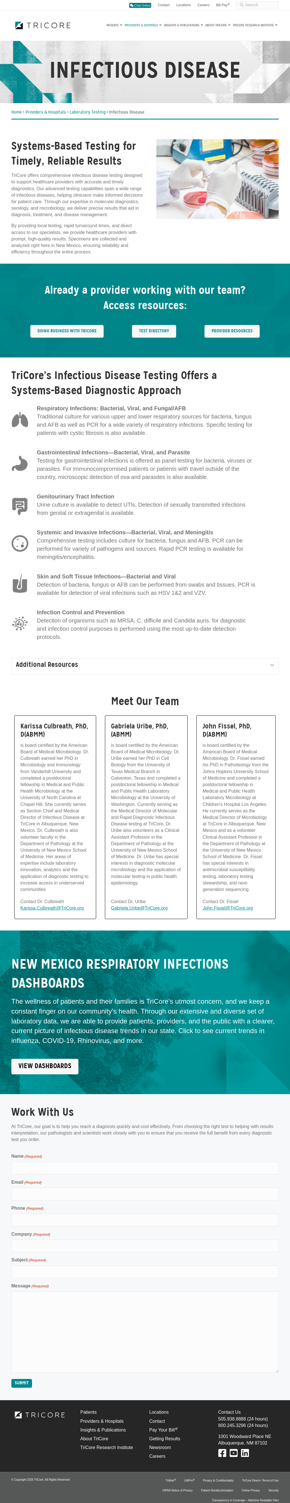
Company (30, 1230)
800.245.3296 (232, 1418)
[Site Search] (257, 4)
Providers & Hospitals (141, 25)
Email (26, 1181)
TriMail (170, 1473)
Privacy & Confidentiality (218, 1473)
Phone (27, 1206)
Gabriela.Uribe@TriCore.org (139, 908)
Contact (164, 5)
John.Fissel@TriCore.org (227, 908)
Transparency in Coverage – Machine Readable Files (245, 1493)
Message (30, 1279)
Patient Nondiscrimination (217, 1483)
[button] (272, 665)
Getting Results (164, 1431)
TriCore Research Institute (253, 25)
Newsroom (160, 1440)
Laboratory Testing (88, 112)
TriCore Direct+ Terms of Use (260, 1473)
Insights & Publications (181, 25)
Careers (203, 5)
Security (273, 1483)
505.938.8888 (232, 1411)
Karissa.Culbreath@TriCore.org (52, 908)
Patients (112, 25)
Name (26, 1156)
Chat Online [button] (140, 5)
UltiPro (188, 1473)
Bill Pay (221, 5)
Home (16, 112)
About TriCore (216, 25)
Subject (28, 1254)
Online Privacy (251, 1483)
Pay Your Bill (162, 1422)
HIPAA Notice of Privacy (177, 1483)
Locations (183, 5)
